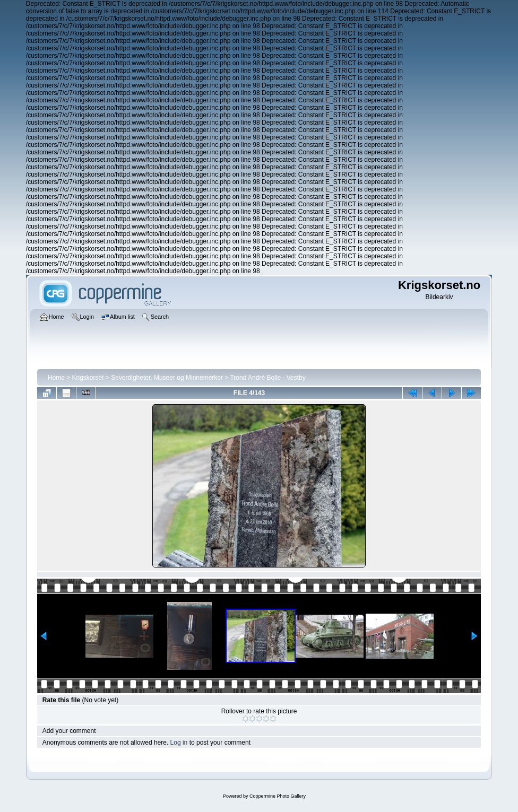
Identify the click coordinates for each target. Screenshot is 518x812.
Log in (179, 742)
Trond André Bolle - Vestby (267, 377)
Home (56, 377)
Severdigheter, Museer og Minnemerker (167, 377)
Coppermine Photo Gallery (277, 796)
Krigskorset (88, 377)
